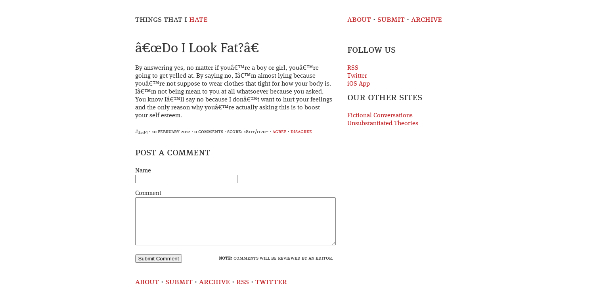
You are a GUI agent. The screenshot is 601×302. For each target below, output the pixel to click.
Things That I (171, 19)
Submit (391, 19)
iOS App (358, 84)
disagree (301, 131)
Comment (148, 193)
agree (279, 131)
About (359, 19)
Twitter (357, 76)
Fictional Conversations (380, 116)
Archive (426, 19)
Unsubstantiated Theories (382, 123)
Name (143, 171)
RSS (352, 68)
